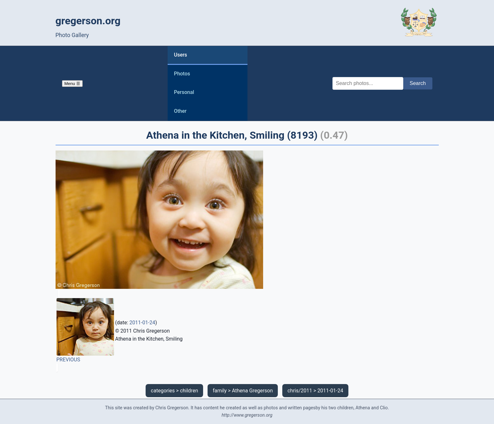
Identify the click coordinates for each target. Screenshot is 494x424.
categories (163, 391)
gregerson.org (88, 21)
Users (180, 55)
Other (180, 111)
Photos (182, 74)
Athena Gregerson (252, 391)
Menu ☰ (72, 83)
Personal (184, 92)
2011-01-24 (142, 323)
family (220, 391)
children (189, 391)
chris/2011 (299, 391)
